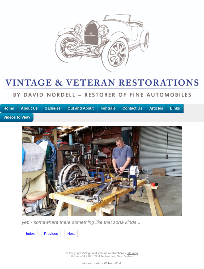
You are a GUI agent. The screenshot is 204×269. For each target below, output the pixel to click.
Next (71, 234)
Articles (156, 108)
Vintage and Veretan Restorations (103, 253)
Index (30, 234)
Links (175, 108)
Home (8, 108)
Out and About (80, 108)
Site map (132, 253)
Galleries (53, 108)
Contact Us (132, 108)
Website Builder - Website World (102, 263)
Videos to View (16, 117)
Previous (51, 234)
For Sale (108, 108)
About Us (29, 108)
